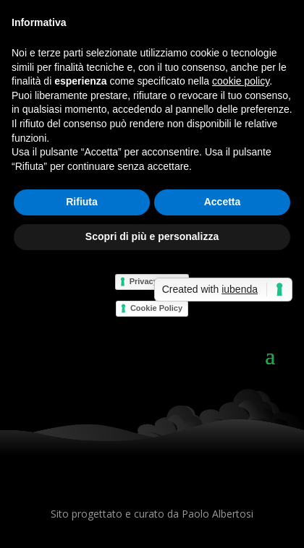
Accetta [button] (222, 201)
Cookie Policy (156, 308)
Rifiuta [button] (82, 201)
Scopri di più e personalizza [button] (152, 236)
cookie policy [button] (240, 81)
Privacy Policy (157, 281)
